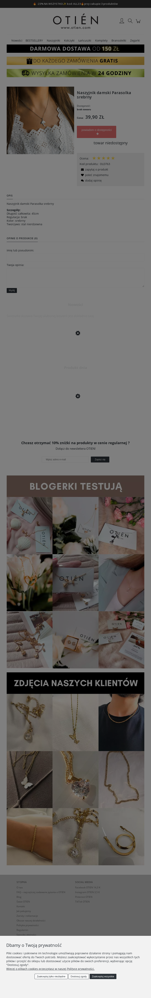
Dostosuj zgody (79, 976)
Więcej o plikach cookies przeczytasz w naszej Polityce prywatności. (50, 969)
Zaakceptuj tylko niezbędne (51, 976)
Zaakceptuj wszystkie (103, 976)
